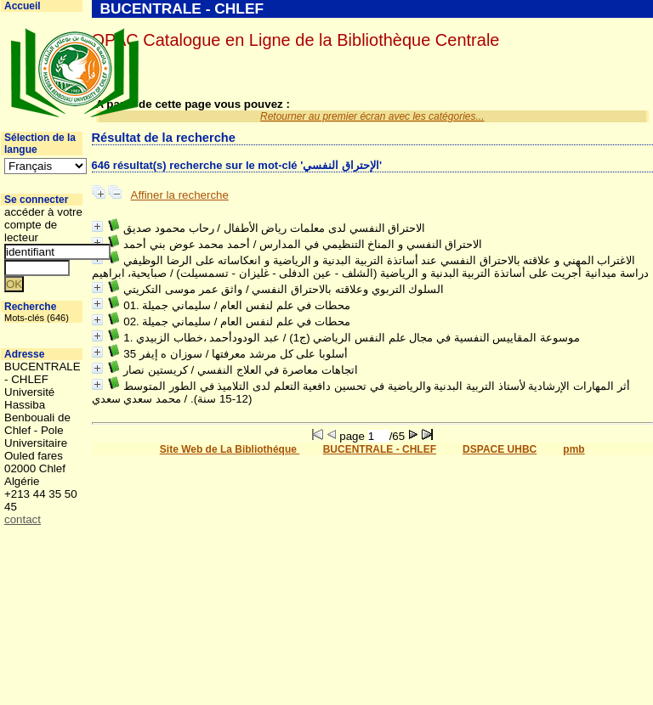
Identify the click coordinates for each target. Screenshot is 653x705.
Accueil (22, 6)
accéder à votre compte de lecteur (43, 225)
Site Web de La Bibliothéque (229, 449)
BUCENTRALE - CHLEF (379, 449)
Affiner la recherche (180, 195)
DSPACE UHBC (500, 449)
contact (22, 519)
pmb (573, 449)
